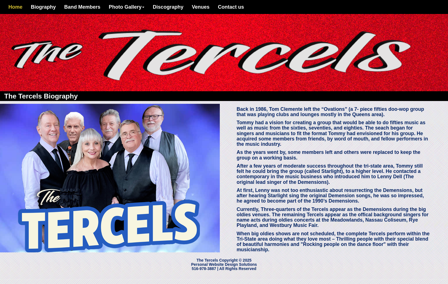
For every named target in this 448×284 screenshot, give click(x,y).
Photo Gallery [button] (126, 7)
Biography (45, 7)
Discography (168, 7)
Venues (200, 7)
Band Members (82, 7)
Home (15, 7)
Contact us (231, 7)
